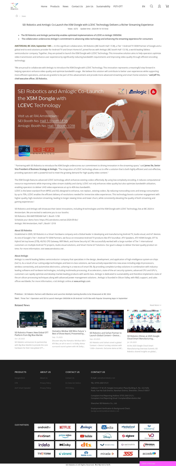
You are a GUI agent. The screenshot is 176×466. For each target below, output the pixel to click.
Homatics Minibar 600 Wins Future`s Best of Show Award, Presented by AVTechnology (69, 332)
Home (17, 16)
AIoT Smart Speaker (23, 388)
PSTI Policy (70, 388)
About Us (44, 378)
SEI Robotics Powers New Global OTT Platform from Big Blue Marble (31, 333)
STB (16, 383)
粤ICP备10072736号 (102, 465)
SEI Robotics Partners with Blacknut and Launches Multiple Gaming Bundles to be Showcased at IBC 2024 (67, 294)
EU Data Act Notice (73, 383)
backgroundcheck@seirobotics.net (105, 411)
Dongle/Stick (20, 378)
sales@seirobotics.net (106, 378)
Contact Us (70, 378)
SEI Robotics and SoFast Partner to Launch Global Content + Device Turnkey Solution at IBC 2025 (106, 334)
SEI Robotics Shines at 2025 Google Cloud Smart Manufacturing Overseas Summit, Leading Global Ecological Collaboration (143, 337)
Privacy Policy (45, 383)
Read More (155, 305)
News (24, 16)
